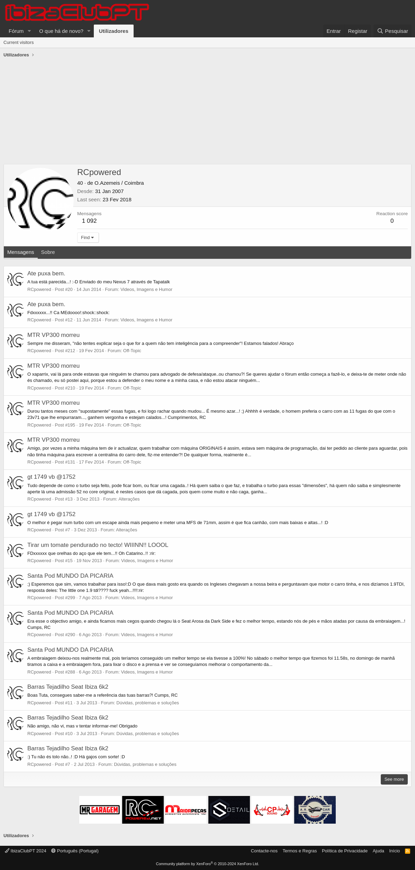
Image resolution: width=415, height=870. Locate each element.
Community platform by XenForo (207, 864)
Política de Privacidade (345, 850)
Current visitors (18, 42)
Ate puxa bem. (46, 273)
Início (394, 850)
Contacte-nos (264, 850)
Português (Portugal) (75, 850)
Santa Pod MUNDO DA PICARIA (70, 576)
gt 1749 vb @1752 (51, 477)
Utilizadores (113, 31)
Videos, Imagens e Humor (146, 289)
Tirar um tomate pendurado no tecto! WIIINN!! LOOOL (98, 545)
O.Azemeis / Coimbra (119, 183)
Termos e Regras (299, 850)
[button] (29, 31)
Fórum (16, 31)
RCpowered (39, 289)
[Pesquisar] (392, 31)
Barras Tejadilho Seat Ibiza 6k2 (67, 687)
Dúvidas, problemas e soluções (147, 702)
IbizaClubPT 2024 (25, 850)
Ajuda (378, 850)
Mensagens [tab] (20, 252)
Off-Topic (132, 350)
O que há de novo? (61, 31)
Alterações (128, 499)
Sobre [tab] (48, 252)
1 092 (89, 221)
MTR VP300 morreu (53, 335)
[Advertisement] (207, 112)
